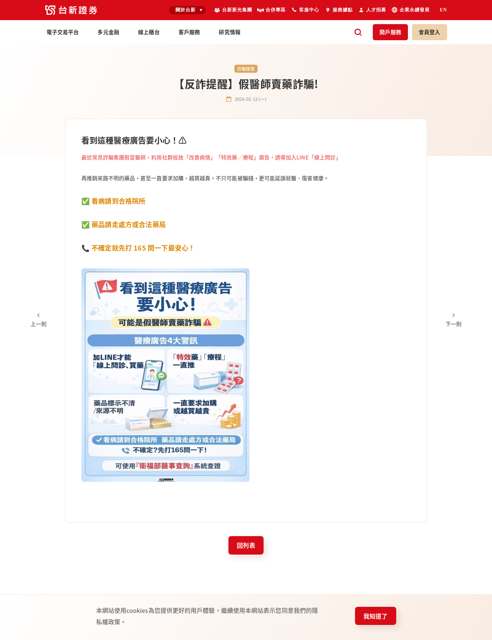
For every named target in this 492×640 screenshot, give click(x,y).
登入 (429, 32)
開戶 (390, 32)
